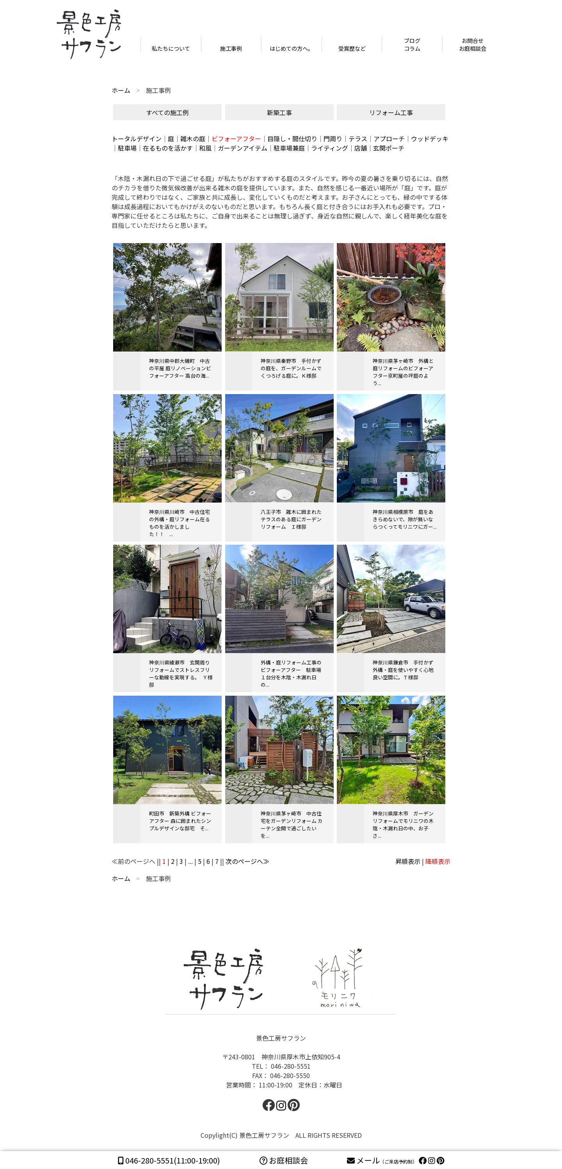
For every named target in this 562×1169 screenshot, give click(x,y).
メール (383, 1160)
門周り (333, 138)
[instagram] (431, 1160)
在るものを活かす (168, 148)
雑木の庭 (192, 138)
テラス (358, 138)
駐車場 (127, 148)
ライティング (329, 148)
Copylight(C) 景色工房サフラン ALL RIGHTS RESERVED (281, 1135)
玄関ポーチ (388, 148)
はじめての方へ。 (291, 48)
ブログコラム (412, 44)
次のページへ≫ (247, 861)
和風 (205, 148)
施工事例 (231, 48)
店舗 (360, 148)
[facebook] (268, 1107)
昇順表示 (407, 861)
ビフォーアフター (236, 138)
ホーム (121, 90)
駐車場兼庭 (289, 148)
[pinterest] (440, 1160)
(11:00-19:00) (169, 1160)
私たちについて (171, 48)
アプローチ (389, 138)
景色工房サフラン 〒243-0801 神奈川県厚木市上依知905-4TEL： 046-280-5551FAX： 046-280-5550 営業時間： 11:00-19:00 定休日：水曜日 (281, 1072)
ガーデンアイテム (242, 148)
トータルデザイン (137, 138)
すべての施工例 (167, 112)
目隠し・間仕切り (292, 138)
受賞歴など (352, 48)
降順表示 (437, 861)
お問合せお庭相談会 (472, 44)
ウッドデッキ (429, 138)
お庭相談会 (284, 1160)
